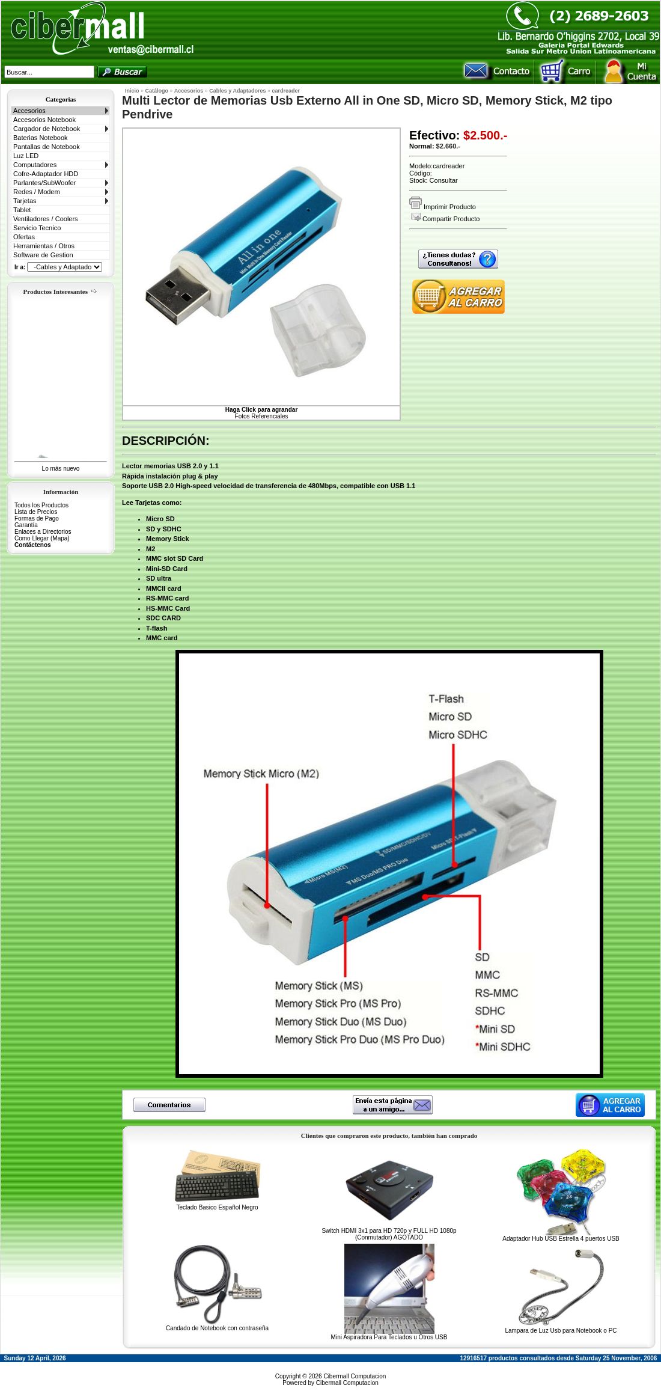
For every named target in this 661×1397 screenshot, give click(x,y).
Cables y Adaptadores (237, 91)
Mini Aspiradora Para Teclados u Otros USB (389, 1337)
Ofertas (24, 236)
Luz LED (25, 155)
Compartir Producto (445, 218)
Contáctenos (32, 545)
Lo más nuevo (61, 468)
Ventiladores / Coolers (45, 218)
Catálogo (157, 91)
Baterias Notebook (40, 137)
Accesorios (29, 110)
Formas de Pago (36, 518)
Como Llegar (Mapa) (42, 538)
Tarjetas (25, 200)
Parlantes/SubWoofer (44, 182)
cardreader (286, 91)
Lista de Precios (35, 512)
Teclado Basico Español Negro (217, 1207)
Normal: (421, 146)
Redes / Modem (36, 191)
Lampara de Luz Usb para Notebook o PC (561, 1330)
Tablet (22, 209)
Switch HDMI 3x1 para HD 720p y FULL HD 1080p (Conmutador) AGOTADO (388, 1234)
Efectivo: (434, 135)
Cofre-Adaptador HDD (45, 173)
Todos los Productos (41, 505)
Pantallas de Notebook (46, 146)
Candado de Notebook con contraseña (217, 1328)
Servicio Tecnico (37, 227)
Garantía (26, 525)
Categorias (61, 99)
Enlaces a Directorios (42, 531)
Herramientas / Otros (44, 245)
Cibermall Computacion (354, 1376)
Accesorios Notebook (44, 119)
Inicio (132, 91)
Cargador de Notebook (46, 128)
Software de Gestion (43, 254)
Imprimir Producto (442, 206)
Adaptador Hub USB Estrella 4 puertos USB (561, 1238)
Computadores (34, 164)
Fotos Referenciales (261, 413)
